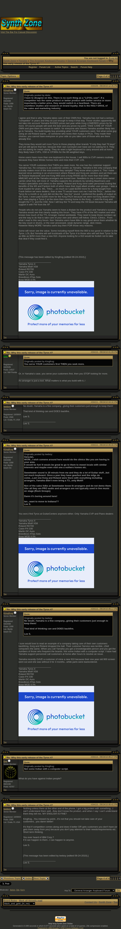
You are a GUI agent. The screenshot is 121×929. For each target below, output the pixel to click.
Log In (113, 58)
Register (33, 67)
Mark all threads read (30, 900)
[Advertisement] (89, 25)
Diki (17, 890)
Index (27, 878)
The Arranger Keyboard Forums (47, 60)
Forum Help (86, 67)
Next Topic (41, 878)
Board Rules (10, 900)
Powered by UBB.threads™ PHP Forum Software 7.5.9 (60, 928)
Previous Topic (10, 878)
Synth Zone (9, 60)
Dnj (5, 761)
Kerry (22, 890)
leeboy (7, 406)
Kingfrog (8, 90)
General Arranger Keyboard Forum (86, 60)
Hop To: (68, 890)
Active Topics (61, 67)
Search (74, 67)
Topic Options (10, 76)
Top (4, 337)
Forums (23, 60)
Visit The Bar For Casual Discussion (19, 32)
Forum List (44, 67)
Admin (12, 890)
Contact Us (91, 902)
